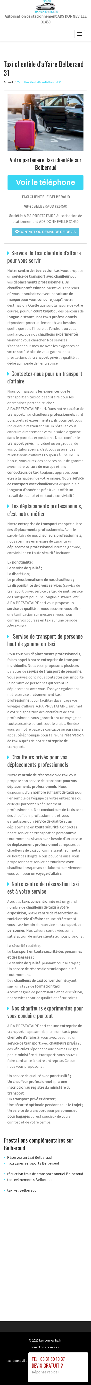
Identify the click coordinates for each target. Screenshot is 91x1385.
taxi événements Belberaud (29, 1179)
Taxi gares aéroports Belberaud (33, 1163)
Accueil (8, 82)
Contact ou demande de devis (45, 232)
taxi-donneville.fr (50, 1340)
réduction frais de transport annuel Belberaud (45, 1173)
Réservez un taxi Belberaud (29, 1157)
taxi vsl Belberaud (21, 1190)
